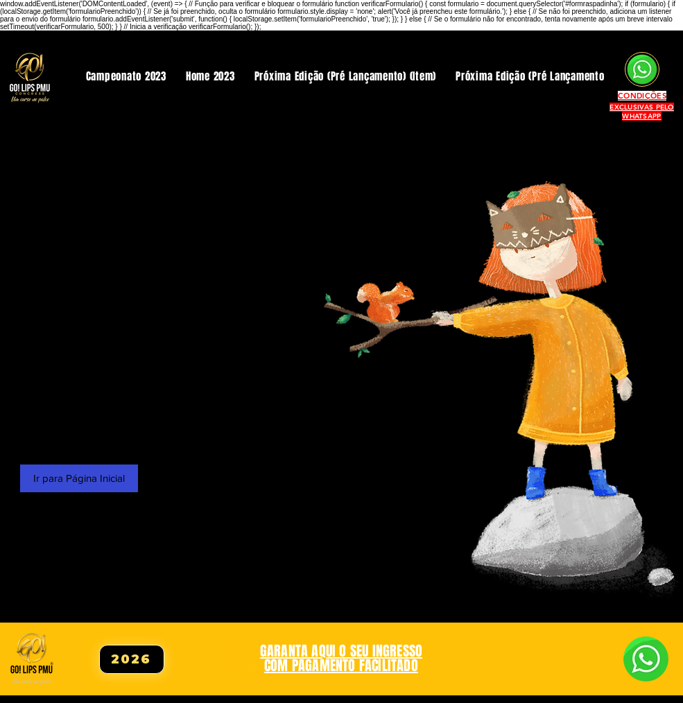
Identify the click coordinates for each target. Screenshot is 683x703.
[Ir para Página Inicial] (79, 478)
